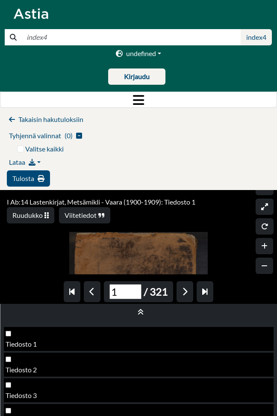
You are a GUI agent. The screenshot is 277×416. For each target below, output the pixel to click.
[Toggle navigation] (138, 100)
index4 (256, 37)
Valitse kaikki (44, 149)
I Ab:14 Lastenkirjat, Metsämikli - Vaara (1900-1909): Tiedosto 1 (101, 202)
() (45, 135)
